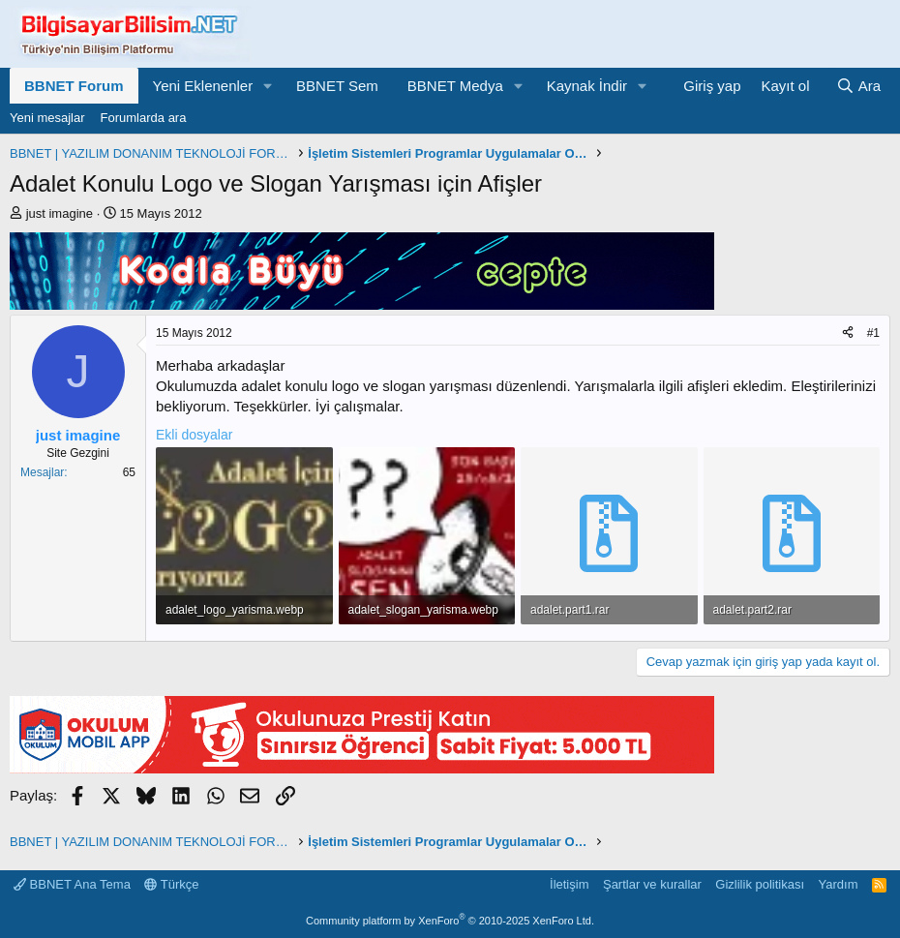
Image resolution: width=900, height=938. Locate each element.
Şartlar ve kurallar (652, 884)
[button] (268, 86)
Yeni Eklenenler (203, 85)
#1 (873, 333)
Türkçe (171, 884)
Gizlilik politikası (759, 884)
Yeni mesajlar (47, 117)
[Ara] (858, 86)
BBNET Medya (455, 85)
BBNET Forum (74, 85)
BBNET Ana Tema (72, 884)
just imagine (59, 213)
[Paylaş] (847, 333)
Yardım (838, 884)
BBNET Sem (337, 85)
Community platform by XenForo (450, 920)
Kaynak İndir (587, 85)
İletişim (569, 884)
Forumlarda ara (144, 117)
